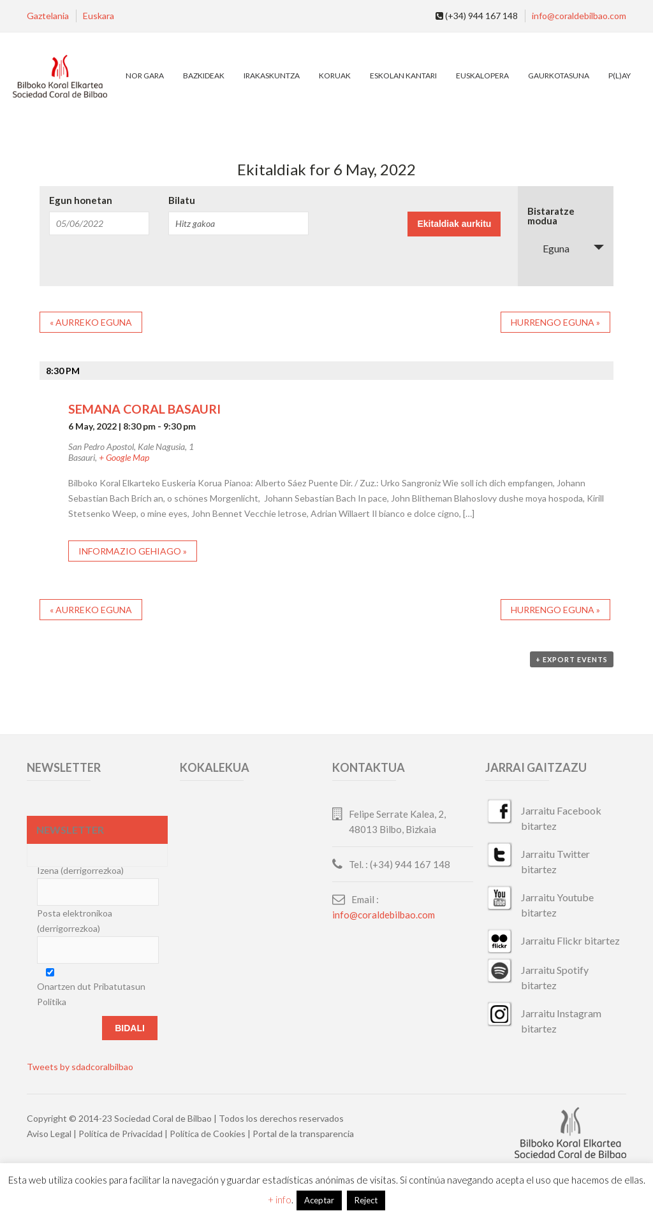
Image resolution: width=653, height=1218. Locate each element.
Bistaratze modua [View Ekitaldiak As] (551, 216)
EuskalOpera (482, 75)
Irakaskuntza (272, 75)
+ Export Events (572, 659)
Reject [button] (366, 1200)
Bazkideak (203, 75)
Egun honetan (80, 200)
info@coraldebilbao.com (579, 15)
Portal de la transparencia (303, 1133)
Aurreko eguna (91, 322)
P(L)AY (619, 75)
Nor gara (145, 75)
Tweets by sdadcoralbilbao (80, 1066)
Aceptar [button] (319, 1200)
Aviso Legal (49, 1133)
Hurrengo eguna (555, 322)
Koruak (335, 75)
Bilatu (181, 200)
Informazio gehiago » (132, 551)
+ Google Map (124, 457)
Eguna (548, 248)
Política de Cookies (208, 1133)
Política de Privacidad (120, 1133)
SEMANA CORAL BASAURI (144, 409)
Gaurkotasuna (558, 75)
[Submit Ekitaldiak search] (454, 224)
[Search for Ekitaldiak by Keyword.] (238, 223)
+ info (279, 1199)
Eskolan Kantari (403, 75)
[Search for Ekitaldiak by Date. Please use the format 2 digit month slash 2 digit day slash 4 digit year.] (99, 223)
